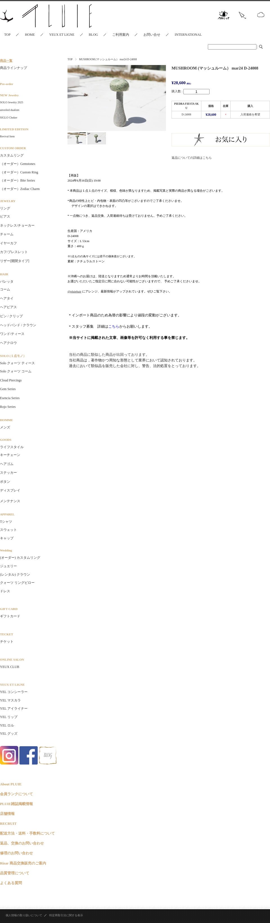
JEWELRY (7, 201)
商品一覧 (6, 60)
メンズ (5, 427)
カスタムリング (12, 155)
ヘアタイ (7, 298)
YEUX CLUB (9, 667)
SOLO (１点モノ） (13, 355)
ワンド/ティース (12, 334)
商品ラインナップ (13, 68)
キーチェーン (10, 455)
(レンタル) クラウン (15, 574)
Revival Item (7, 136)
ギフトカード (10, 616)
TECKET (6, 634)
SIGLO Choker (8, 117)
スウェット (8, 530)
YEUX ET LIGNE (62, 35)
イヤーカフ (8, 243)
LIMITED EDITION (14, 129)
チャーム (7, 234)
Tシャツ (6, 522)
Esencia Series (10, 398)
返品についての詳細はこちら (192, 157)
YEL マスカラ (10, 700)
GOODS (5, 439)
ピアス (5, 216)
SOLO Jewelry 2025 (11, 102)
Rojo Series (8, 407)
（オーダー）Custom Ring (19, 172)
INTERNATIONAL (188, 35)
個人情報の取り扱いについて (24, 915)
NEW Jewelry (9, 95)
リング (5, 208)
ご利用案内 (120, 35)
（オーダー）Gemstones (17, 164)
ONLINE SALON (12, 659)
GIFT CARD (8, 609)
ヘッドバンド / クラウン (18, 325)
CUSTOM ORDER (13, 148)
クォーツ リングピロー (17, 583)
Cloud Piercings (11, 380)
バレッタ (7, 281)
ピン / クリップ (11, 316)
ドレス (5, 591)
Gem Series (8, 389)
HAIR (4, 274)
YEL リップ (8, 717)
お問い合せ (151, 35)
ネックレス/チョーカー (17, 225)
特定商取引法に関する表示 (66, 915)
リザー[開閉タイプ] (14, 261)
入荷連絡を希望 (250, 114)
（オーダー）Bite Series (17, 180)
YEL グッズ (8, 734)
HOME (30, 35)
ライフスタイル (12, 447)
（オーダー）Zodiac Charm (20, 189)
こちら (113, 326)
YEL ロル (7, 725)
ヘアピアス (8, 307)
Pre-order (6, 84)
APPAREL (7, 514)
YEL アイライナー (14, 708)
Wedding (6, 550)
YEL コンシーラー (14, 692)
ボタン (5, 482)
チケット (7, 641)
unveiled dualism (9, 109)
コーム (5, 289)
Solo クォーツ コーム (16, 371)
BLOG (93, 35)
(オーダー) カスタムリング (20, 558)
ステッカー (8, 473)
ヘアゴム (7, 464)
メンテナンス (10, 501)
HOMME (6, 420)
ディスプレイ (10, 490)
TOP (7, 35)
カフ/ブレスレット (14, 252)
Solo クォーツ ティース (17, 363)
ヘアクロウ (8, 343)
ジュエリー (8, 566)
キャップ (7, 538)
